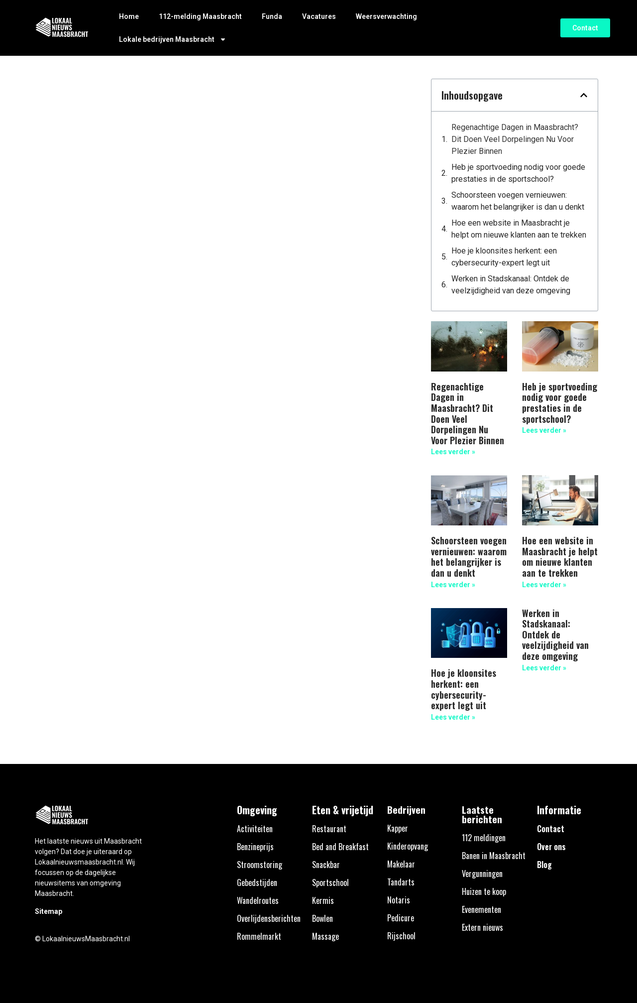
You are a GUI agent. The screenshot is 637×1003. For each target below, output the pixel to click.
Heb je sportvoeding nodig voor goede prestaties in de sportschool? (518, 173)
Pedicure (400, 918)
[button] (584, 95)
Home (129, 16)
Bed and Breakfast (340, 847)
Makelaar (401, 864)
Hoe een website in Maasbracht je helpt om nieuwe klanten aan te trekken (518, 229)
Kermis (323, 900)
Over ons (551, 847)
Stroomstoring (259, 865)
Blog (544, 865)
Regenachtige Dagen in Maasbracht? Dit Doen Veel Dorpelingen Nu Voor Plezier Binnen (514, 139)
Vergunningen (482, 873)
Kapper (397, 828)
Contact (550, 829)
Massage (325, 936)
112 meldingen (484, 838)
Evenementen (481, 909)
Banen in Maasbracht (494, 856)
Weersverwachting (386, 16)
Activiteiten (255, 829)
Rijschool (401, 936)
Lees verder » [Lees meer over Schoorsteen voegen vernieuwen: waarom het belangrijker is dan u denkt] (453, 585)
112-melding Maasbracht (200, 16)
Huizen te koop (484, 891)
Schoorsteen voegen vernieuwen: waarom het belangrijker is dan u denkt (517, 201)
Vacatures (319, 16)
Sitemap (48, 911)
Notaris (398, 900)
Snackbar (326, 865)
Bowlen (322, 918)
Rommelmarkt (259, 936)
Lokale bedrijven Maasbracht (172, 39)
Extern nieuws (482, 927)
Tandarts (401, 882)
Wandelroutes (258, 900)
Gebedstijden (257, 882)
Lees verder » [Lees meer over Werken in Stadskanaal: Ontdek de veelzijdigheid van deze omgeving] (544, 668)
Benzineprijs (255, 847)
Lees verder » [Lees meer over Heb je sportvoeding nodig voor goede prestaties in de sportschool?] (544, 430)
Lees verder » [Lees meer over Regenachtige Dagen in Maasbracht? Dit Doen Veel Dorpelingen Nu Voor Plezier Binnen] (453, 452)
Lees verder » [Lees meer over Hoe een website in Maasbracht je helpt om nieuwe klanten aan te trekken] (544, 585)
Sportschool (330, 882)
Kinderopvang (407, 846)
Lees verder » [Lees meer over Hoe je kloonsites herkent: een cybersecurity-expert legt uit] (453, 717)
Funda (272, 16)
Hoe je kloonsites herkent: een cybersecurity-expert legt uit (504, 256)
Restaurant (329, 829)
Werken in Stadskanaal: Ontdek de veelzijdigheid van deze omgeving (510, 284)
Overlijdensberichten (269, 918)
